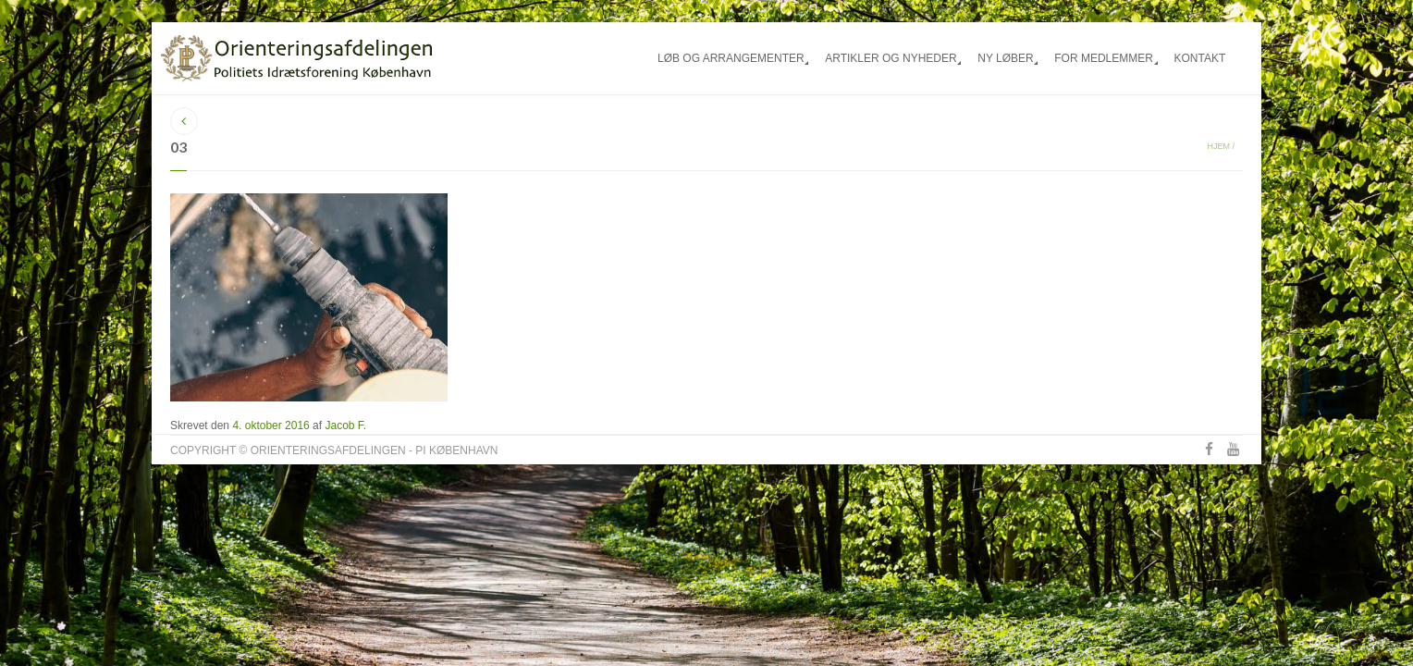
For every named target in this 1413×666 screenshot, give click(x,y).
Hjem (1218, 146)
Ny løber (1005, 58)
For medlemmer (1103, 58)
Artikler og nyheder (890, 58)
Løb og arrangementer (731, 58)
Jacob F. (345, 425)
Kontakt (1199, 58)
